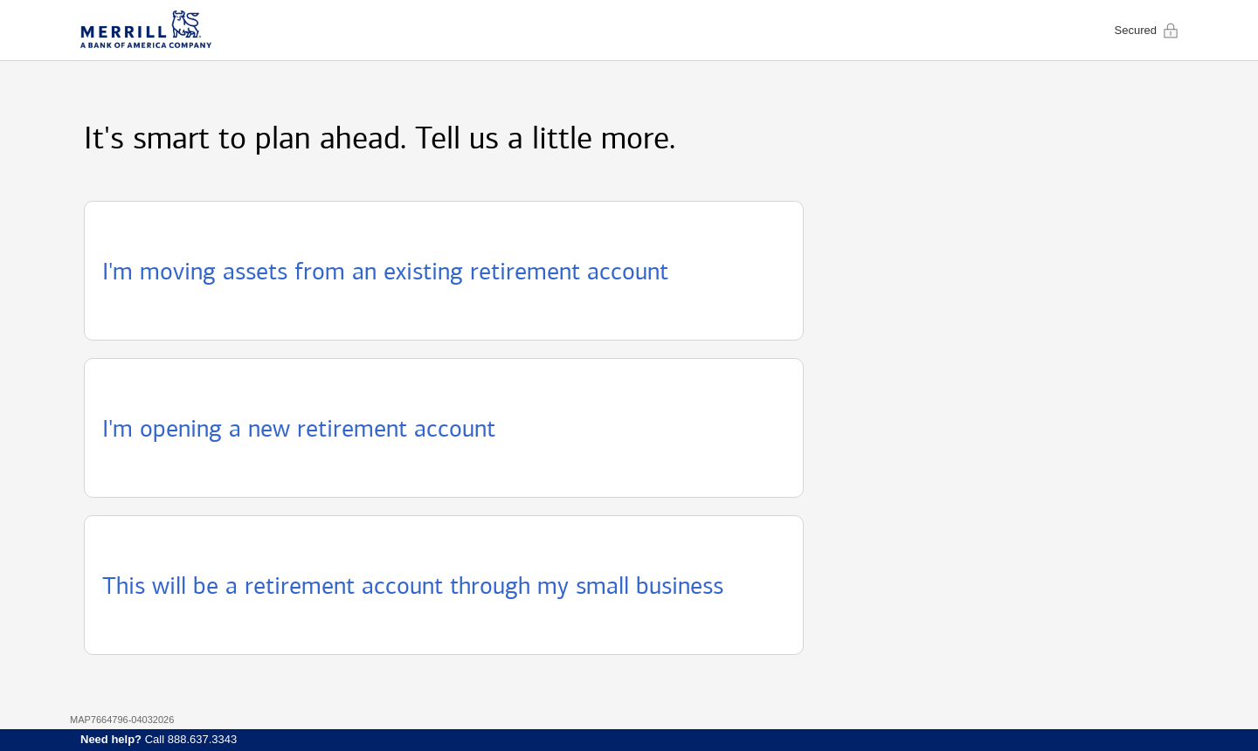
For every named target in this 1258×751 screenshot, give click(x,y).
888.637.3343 (203, 739)
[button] (444, 271)
